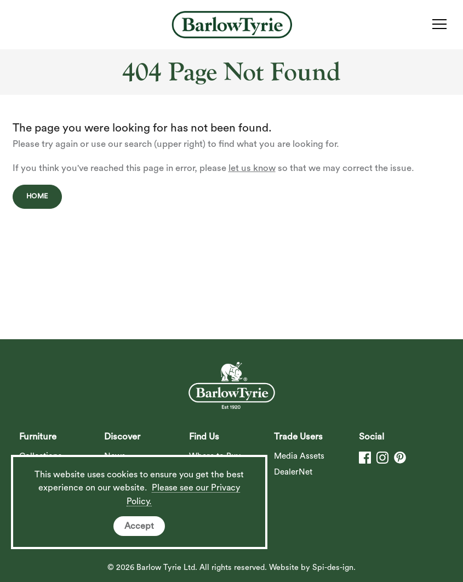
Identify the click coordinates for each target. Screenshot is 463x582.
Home (37, 196)
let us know (252, 168)
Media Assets (299, 456)
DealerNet (293, 472)
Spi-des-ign (332, 567)
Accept (139, 526)
